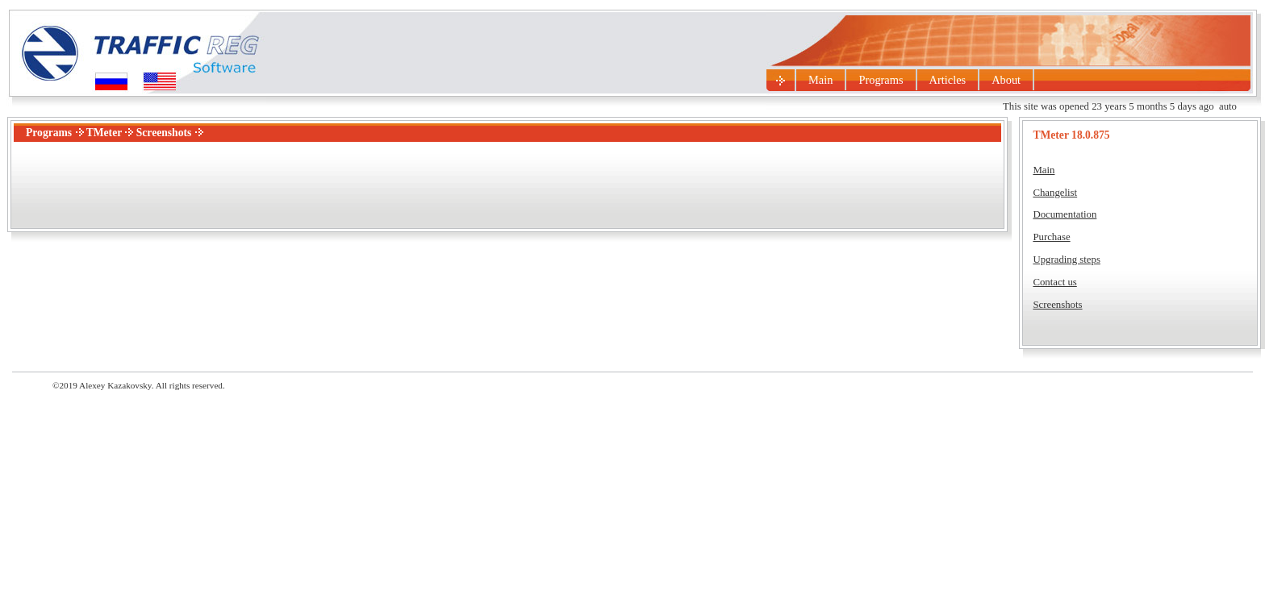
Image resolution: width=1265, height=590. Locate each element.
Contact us (1054, 282)
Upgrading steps (1066, 259)
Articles (947, 79)
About (1006, 79)
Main (820, 79)
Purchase (1051, 237)
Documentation (1064, 214)
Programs (880, 79)
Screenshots (1057, 304)
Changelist (1055, 192)
